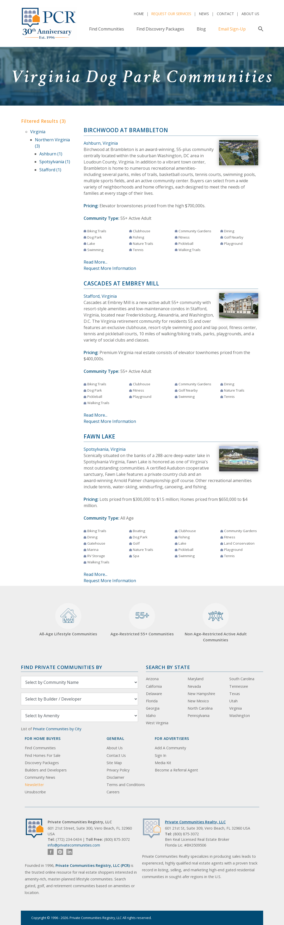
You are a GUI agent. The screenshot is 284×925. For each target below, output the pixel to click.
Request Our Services (171, 13)
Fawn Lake (99, 436)
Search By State (168, 667)
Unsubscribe (35, 791)
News (204, 13)
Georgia (152, 708)
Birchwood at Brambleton (126, 130)
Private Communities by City (57, 728)
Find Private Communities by (61, 667)
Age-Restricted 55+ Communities (142, 620)
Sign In (160, 755)
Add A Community (170, 747)
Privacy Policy (118, 770)
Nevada (194, 686)
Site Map (114, 762)
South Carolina (241, 678)
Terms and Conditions (126, 784)
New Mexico (198, 700)
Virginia (37, 132)
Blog (201, 29)
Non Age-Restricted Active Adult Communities (216, 622)
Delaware (154, 693)
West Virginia (157, 722)
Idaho (151, 715)
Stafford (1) (50, 170)
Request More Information (110, 268)
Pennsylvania (198, 715)
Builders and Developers (46, 770)
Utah (233, 700)
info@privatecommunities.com (74, 845)
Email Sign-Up (232, 29)
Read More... (95, 262)
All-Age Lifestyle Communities (68, 620)
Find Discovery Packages (160, 29)
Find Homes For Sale (42, 755)
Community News (40, 777)
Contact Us (116, 755)
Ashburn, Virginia (101, 143)
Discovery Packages (42, 762)
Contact (225, 13)
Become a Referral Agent (176, 770)
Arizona (152, 678)
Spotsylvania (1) (54, 162)
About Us (250, 13)
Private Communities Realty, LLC (195, 821)
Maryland (195, 678)
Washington (239, 715)
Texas (234, 693)
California (154, 686)
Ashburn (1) (50, 154)
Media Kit (163, 762)
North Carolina (200, 708)
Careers (113, 791)
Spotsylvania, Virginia (105, 449)
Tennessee (238, 686)
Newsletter (34, 784)
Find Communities (106, 29)
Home (139, 13)
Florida (152, 700)
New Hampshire (201, 693)
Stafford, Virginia (100, 296)
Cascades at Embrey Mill (121, 283)
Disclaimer (115, 777)
